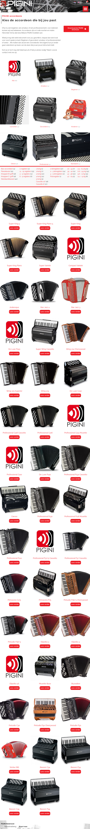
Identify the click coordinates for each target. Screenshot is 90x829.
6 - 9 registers (25, 176)
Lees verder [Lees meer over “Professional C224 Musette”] (75, 437)
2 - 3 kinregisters (56, 171)
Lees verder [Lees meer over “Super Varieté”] (45, 270)
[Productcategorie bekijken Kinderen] (75, 111)
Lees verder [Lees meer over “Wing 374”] (45, 395)
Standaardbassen (7, 179)
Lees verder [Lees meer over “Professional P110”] (14, 563)
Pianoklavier (5, 171)
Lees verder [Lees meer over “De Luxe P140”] (45, 479)
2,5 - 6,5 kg (82, 169)
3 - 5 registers (25, 174)
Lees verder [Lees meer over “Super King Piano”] (14, 270)
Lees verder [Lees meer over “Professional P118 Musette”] (75, 521)
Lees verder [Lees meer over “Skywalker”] (75, 688)
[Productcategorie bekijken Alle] (14, 70)
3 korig (38, 174)
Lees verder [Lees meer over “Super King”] (75, 228)
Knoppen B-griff (7, 174)
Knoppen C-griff (7, 176)
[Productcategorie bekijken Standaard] (75, 148)
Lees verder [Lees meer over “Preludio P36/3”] (14, 646)
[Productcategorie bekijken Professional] (45, 149)
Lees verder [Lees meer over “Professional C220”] (14, 479)
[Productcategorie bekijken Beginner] (75, 74)
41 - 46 (69, 174)
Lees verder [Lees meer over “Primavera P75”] (45, 604)
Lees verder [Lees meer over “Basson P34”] (75, 772)
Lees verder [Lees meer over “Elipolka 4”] (75, 646)
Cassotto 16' (40, 182)
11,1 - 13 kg (82, 176)
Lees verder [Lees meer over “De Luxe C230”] (75, 395)
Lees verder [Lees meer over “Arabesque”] (14, 312)
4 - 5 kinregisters (56, 174)
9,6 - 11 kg (81, 174)
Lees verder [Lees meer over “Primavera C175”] (14, 604)
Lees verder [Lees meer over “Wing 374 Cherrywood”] (75, 353)
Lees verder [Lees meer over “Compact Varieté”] (75, 270)
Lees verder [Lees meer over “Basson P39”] (45, 813)
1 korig (38, 169)
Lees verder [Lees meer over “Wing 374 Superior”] (14, 395)
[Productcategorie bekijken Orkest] (14, 148)
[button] (85, 9)
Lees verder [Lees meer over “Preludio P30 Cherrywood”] (45, 730)
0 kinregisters (55, 169)
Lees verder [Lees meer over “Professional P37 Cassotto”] (75, 563)
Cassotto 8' (40, 184)
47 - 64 (70, 176)
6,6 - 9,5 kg (82, 171)
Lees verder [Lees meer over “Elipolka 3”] (45, 646)
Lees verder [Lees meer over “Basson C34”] (45, 772)
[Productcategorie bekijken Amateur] (45, 73)
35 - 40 (70, 171)
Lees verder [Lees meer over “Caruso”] (14, 521)
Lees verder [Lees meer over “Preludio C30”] (14, 730)
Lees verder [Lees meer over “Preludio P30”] (75, 730)
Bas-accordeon (7, 169)
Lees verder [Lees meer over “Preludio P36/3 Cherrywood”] (75, 604)
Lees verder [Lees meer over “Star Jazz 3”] (75, 312)
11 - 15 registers (25, 171)
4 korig (38, 176)
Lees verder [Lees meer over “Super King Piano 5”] (45, 228)
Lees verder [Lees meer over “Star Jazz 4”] (45, 312)
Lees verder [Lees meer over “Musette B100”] (45, 688)
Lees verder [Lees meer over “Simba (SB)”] (14, 772)
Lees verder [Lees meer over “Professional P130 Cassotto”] (75, 479)
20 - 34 (70, 169)
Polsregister (54, 176)
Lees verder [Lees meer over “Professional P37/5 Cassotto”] (45, 563)
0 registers (23, 169)
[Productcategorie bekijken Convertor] (14, 111)
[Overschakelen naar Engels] (78, 2)
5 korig (38, 179)
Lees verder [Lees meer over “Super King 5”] (14, 228)
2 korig (38, 171)
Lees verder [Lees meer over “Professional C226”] (45, 437)
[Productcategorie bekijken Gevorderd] (45, 111)
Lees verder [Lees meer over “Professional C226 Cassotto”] (14, 437)
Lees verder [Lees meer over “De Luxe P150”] (14, 353)
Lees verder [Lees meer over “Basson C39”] (14, 813)
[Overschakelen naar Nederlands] (75, 2)
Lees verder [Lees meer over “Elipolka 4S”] (14, 688)
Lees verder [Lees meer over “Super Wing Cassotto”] (45, 353)
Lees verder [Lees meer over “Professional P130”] (45, 521)
